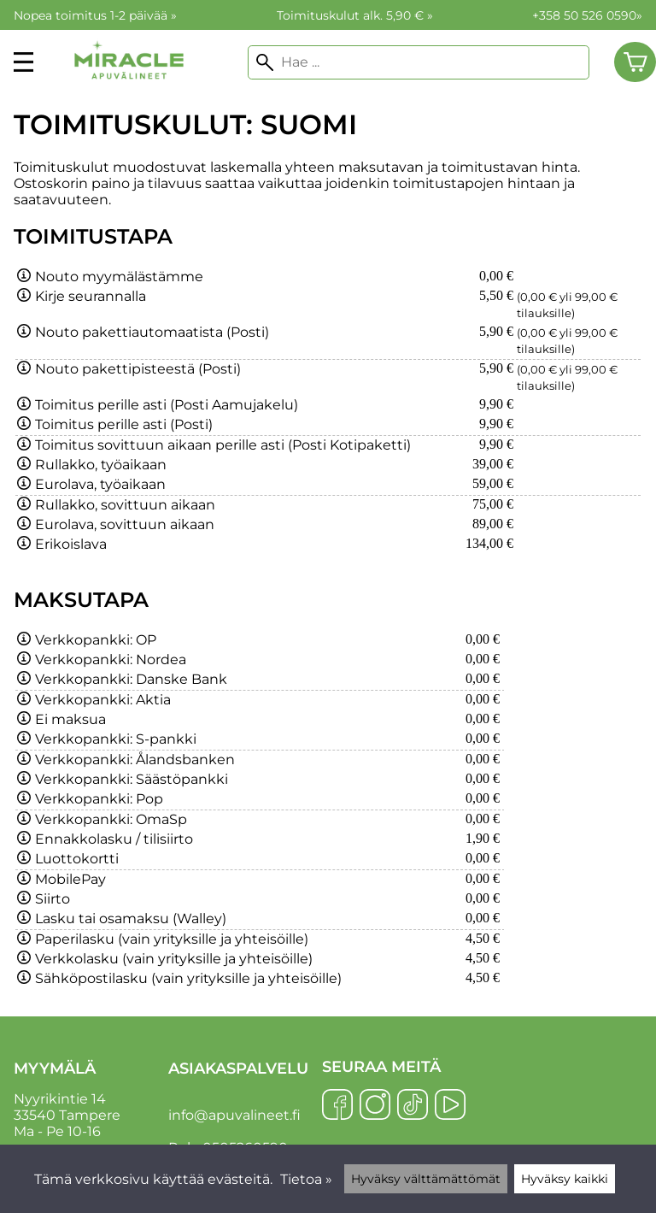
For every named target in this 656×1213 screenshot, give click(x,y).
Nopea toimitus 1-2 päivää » (95, 15)
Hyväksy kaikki (564, 1179)
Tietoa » (306, 1179)
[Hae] (418, 62)
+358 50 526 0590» (587, 15)
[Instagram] (375, 1106)
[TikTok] (412, 1106)
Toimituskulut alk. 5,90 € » (355, 15)
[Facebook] (337, 1106)
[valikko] (23, 62)
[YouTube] (450, 1106)
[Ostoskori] (635, 62)
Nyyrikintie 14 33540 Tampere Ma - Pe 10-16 (89, 1099)
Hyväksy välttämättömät (426, 1179)
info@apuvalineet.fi (234, 1115)
